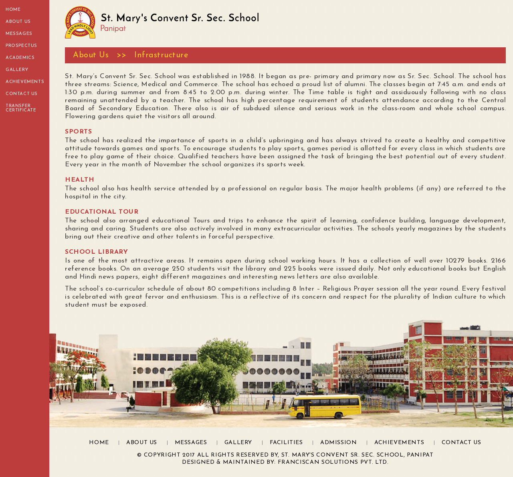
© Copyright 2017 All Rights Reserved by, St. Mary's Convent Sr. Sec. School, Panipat (285, 455)
